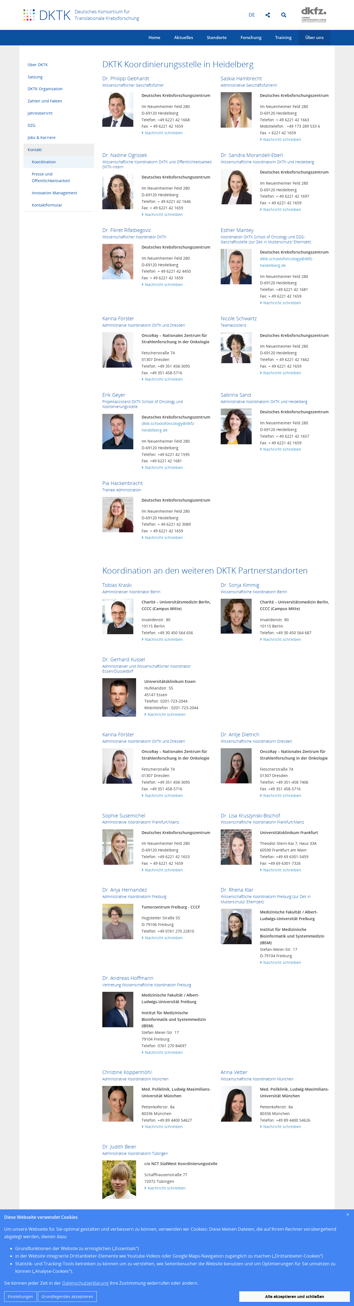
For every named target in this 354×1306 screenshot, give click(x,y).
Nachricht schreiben (164, 132)
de (252, 14)
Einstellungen (20, 1296)
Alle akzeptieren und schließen (294, 1296)
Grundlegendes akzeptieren (67, 1296)
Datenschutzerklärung (85, 1283)
